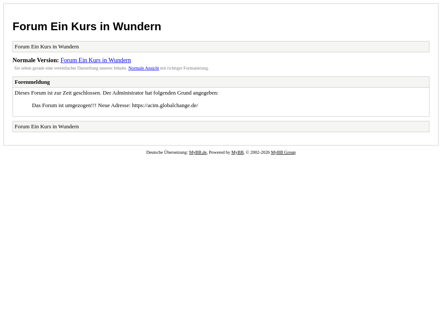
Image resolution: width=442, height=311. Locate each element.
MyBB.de (198, 152)
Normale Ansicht (144, 68)
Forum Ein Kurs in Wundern (87, 26)
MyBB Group (283, 152)
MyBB (237, 152)
